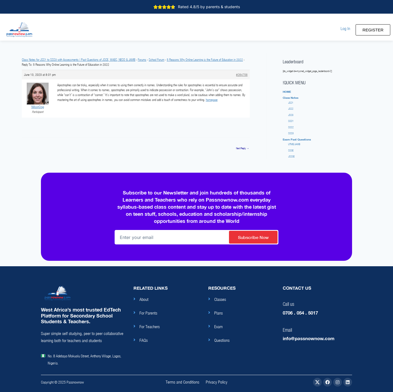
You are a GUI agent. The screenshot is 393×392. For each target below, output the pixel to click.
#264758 (242, 75)
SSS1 (291, 121)
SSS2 (291, 127)
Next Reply (242, 148)
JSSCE (291, 156)
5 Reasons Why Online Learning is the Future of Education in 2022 (205, 60)
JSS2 (290, 108)
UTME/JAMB (294, 144)
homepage (212, 100)
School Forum (156, 60)
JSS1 (290, 102)
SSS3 (291, 133)
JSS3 (290, 115)
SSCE (290, 150)
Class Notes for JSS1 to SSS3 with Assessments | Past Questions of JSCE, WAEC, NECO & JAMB (78, 60)
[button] (345, 28)
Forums (142, 60)
